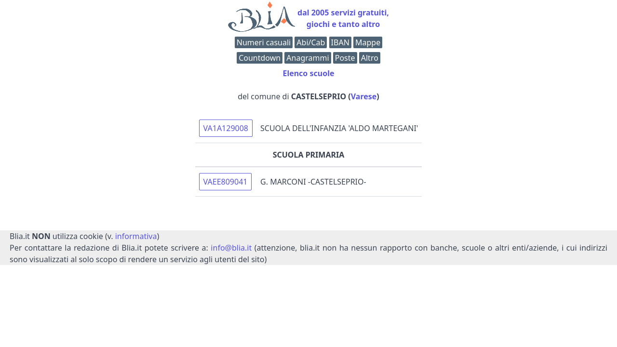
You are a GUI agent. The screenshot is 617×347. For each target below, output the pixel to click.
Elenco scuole (308, 73)
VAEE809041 (225, 181)
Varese (364, 96)
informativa (136, 236)
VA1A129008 (225, 128)
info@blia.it (231, 247)
